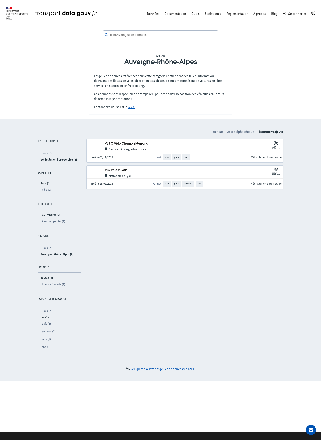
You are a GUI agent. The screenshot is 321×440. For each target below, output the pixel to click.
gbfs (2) (46, 323)
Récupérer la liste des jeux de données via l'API (162, 369)
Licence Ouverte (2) (53, 284)
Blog (274, 13)
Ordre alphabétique (240, 132)
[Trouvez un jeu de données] (160, 34)
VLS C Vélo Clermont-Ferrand (126, 143)
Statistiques (213, 13)
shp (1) (46, 347)
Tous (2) (47, 153)
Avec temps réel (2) (53, 221)
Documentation (175, 13)
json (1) (46, 339)
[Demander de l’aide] (311, 430)
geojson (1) (48, 331)
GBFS (131, 107)
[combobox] (160, 34)
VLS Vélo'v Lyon (116, 170)
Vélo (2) (46, 189)
